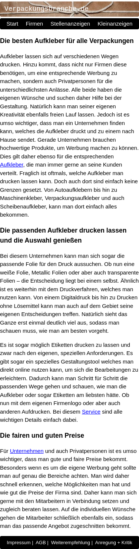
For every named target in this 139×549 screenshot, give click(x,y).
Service (91, 411)
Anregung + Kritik (113, 542)
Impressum (18, 542)
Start (13, 23)
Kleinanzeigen (114, 23)
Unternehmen (27, 451)
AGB (41, 542)
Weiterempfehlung (70, 542)
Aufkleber (11, 164)
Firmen (34, 23)
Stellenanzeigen (70, 23)
